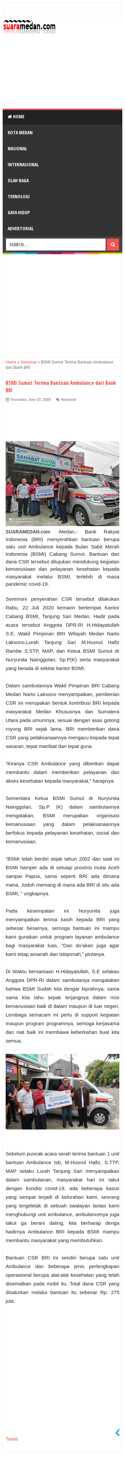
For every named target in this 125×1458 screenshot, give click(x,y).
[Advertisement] (62, 72)
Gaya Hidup (19, 212)
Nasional (17, 148)
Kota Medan (20, 132)
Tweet (12, 1439)
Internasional (23, 164)
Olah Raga (18, 180)
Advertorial (21, 228)
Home (16, 116)
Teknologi (19, 196)
